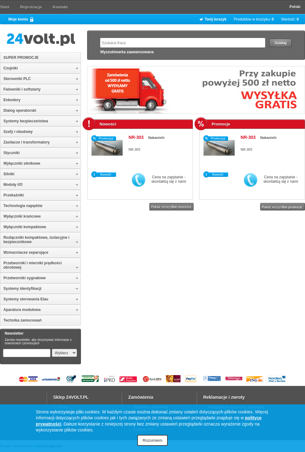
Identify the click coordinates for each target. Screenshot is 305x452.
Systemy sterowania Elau (25, 299)
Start (4, 7)
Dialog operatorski (19, 110)
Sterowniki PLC (17, 79)
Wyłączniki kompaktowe (24, 227)
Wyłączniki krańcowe (22, 216)
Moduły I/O (12, 184)
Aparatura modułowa (21, 310)
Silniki (8, 174)
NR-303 (136, 137)
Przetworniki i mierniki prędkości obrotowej (32, 265)
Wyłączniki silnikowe (21, 163)
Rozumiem (152, 440)
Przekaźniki (13, 195)
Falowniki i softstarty (21, 89)
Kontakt (60, 7)
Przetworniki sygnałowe (24, 278)
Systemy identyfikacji (22, 288)
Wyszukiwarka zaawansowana (127, 52)
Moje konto (18, 19)
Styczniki (11, 153)
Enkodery (12, 100)
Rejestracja (31, 7)
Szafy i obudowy (18, 131)
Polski (294, 7)
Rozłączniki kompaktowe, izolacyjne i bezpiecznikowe (36, 239)
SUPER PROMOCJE (21, 57)
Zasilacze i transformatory (26, 142)
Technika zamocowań (22, 320)
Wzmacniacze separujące (25, 252)
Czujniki (10, 68)
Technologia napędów (22, 206)
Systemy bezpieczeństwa (25, 121)
